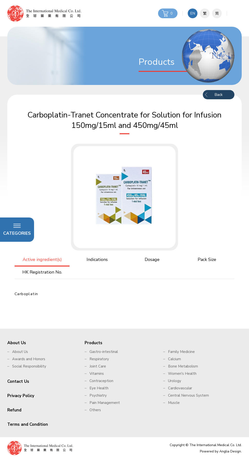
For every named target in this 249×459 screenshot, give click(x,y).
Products (93, 343)
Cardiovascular (180, 388)
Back (218, 94)
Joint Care (97, 366)
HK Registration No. (42, 272)
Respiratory (99, 359)
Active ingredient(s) (42, 259)
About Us (16, 343)
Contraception (101, 380)
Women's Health (182, 373)
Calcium (174, 359)
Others (95, 410)
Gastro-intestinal (103, 351)
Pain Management (104, 402)
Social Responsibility (29, 366)
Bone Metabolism (183, 366)
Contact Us (18, 381)
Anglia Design (230, 451)
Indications (97, 259)
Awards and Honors (28, 359)
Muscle (174, 402)
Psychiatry (98, 395)
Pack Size (207, 259)
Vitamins (96, 373)
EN (192, 13)
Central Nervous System (188, 395)
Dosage (152, 259)
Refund (14, 410)
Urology (174, 380)
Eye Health (98, 388)
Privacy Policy (20, 396)
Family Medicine (181, 351)
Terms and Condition (27, 424)
